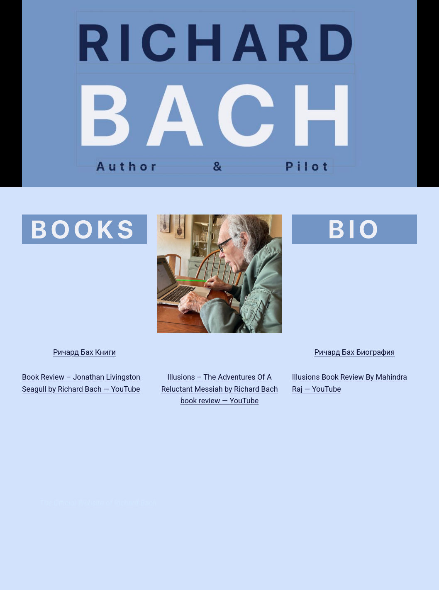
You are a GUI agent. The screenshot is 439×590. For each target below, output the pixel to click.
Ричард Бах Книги (84, 352)
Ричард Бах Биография (354, 352)
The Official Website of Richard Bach (98, 502)
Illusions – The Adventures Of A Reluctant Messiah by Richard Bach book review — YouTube (219, 389)
